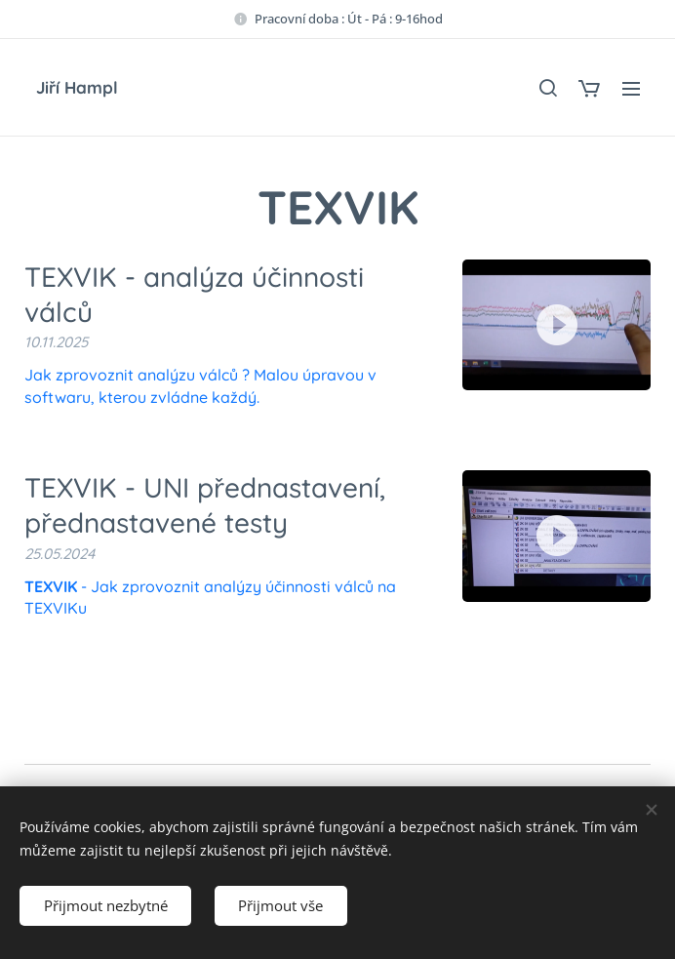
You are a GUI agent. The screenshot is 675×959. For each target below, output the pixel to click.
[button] (547, 87)
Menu (631, 89)
